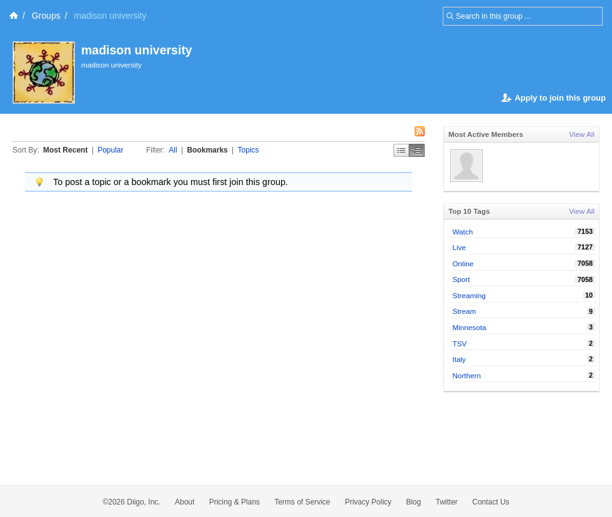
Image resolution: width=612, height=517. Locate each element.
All (173, 150)
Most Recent (65, 150)
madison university (136, 50)
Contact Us (490, 502)
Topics (248, 150)
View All (582, 134)
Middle (417, 150)
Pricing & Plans (234, 502)
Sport (461, 279)
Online (463, 263)
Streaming (469, 295)
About (184, 502)
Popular (110, 150)
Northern (467, 375)
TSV (460, 343)
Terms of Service (302, 502)
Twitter (447, 502)
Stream (464, 311)
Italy (459, 359)
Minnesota (469, 327)
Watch (463, 232)
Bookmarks (207, 150)
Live (459, 247)
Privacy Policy (368, 502)
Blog (413, 502)
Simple (401, 150)
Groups (46, 16)
